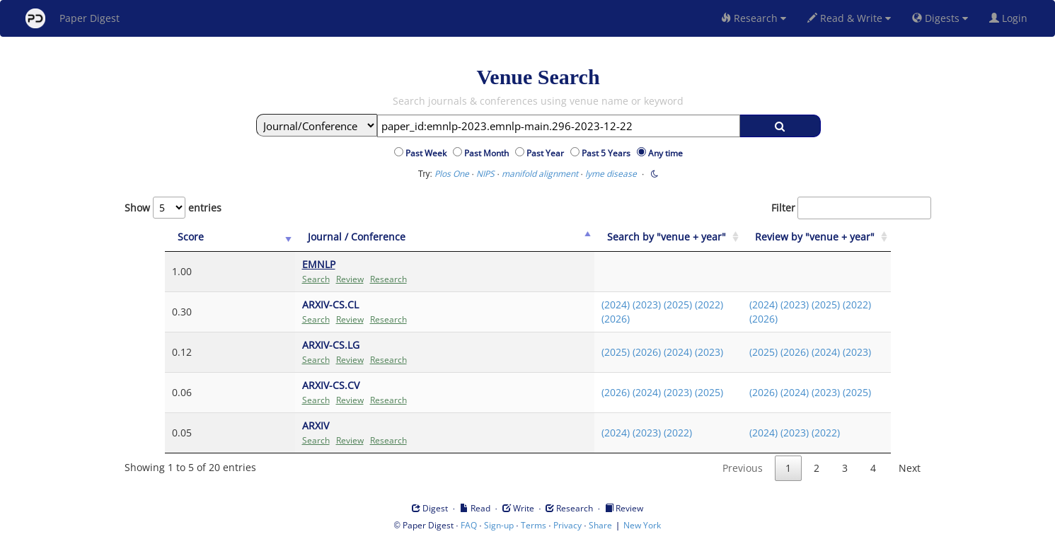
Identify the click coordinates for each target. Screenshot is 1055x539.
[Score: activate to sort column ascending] (201, 237)
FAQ (469, 525)
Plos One (451, 174)
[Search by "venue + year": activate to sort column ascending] (646, 237)
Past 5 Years (608, 153)
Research (753, 18)
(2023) (618, 304)
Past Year (547, 153)
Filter (851, 208)
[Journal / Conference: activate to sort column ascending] (401, 237)
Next (910, 468)
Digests (940, 18)
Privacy (567, 525)
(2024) (586, 304)
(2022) (680, 304)
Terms (533, 525)
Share (600, 525)
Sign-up (499, 525)
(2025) (649, 304)
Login (1011, 18)
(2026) (586, 318)
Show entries (173, 208)
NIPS (485, 174)
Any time (665, 153)
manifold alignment (540, 174)
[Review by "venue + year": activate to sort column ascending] (809, 237)
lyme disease (611, 174)
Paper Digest (72, 18)
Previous (742, 468)
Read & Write (849, 18)
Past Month (488, 153)
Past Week (428, 153)
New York (642, 525)
